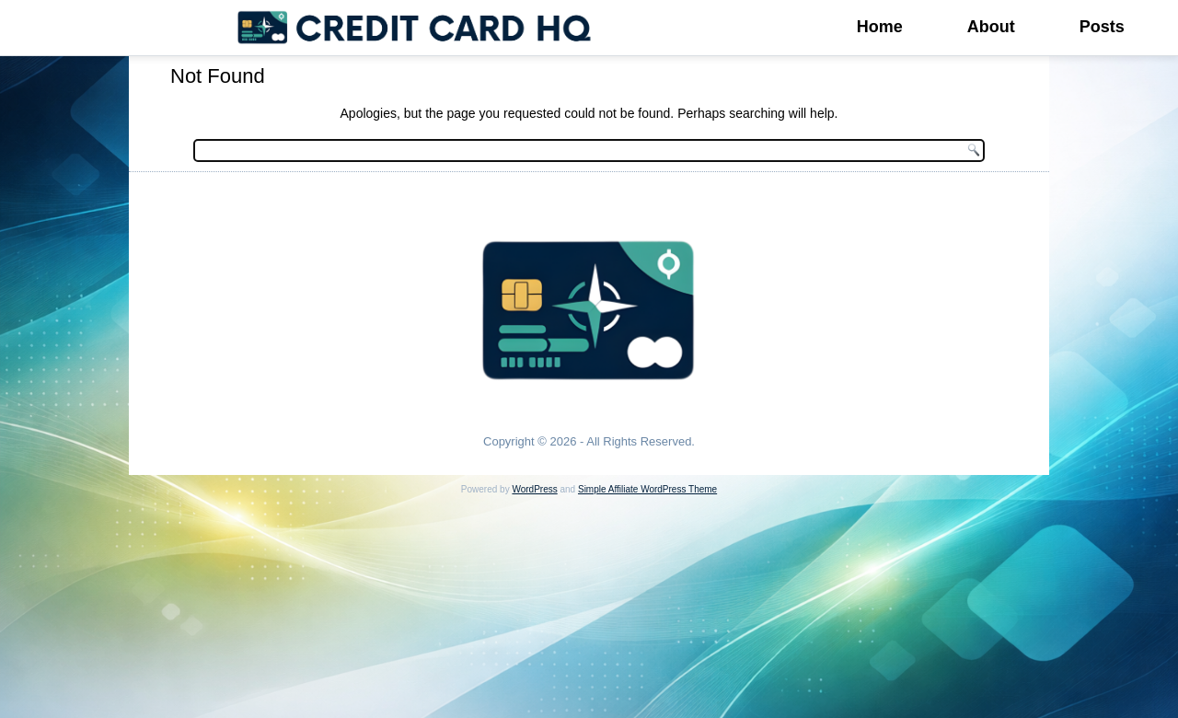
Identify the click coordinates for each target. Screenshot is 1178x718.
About (991, 26)
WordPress (534, 489)
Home (880, 26)
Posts (1102, 26)
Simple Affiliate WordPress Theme (647, 489)
